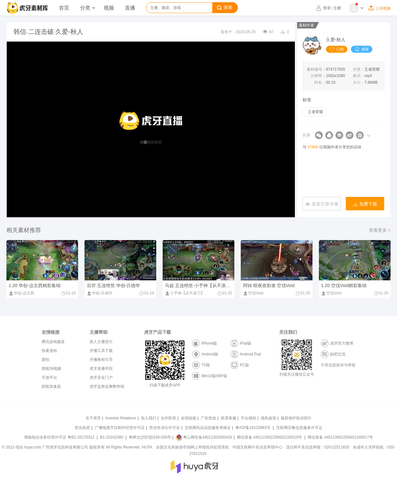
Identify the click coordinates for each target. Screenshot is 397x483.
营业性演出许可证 (164, 427)
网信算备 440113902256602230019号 (269, 437)
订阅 (336, 49)
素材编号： (316, 69)
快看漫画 (49, 350)
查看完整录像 (321, 204)
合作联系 (168, 418)
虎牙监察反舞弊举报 (107, 386)
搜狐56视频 (51, 368)
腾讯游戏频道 (53, 341)
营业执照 (82, 427)
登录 (327, 8)
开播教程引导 (101, 359)
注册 (337, 8)
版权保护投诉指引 (296, 418)
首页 (64, 8)
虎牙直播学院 (101, 368)
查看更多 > (380, 230)
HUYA (147, 447)
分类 (87, 8)
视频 (109, 8)
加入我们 (148, 418)
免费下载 (365, 204)
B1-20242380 (112, 437)
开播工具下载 (101, 350)
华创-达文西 (21, 293)
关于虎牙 (93, 418)
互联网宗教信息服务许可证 (299, 427)
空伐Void (253, 293)
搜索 (224, 7)
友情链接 (188, 418)
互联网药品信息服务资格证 (208, 427)
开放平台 (49, 377)
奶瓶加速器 (51, 386)
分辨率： (318, 76)
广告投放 (208, 418)
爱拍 (45, 359)
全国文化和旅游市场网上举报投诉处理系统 (192, 447)
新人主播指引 (101, 341)
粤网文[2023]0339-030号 (150, 437)
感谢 (361, 49)
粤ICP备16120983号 (252, 427)
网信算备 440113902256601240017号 (340, 437)
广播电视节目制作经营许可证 (120, 427)
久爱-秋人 (335, 39)
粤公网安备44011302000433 (204, 437)
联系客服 (228, 418)
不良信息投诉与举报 (338, 365)
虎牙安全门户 (101, 377)
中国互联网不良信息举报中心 (257, 447)
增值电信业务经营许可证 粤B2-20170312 (59, 437)
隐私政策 (268, 418)
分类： (358, 69)
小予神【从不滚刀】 (185, 293)
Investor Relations (120, 418)
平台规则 (248, 418)
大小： (358, 82)
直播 (130, 8)
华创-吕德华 (99, 293)
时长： (320, 82)
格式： (358, 76)
